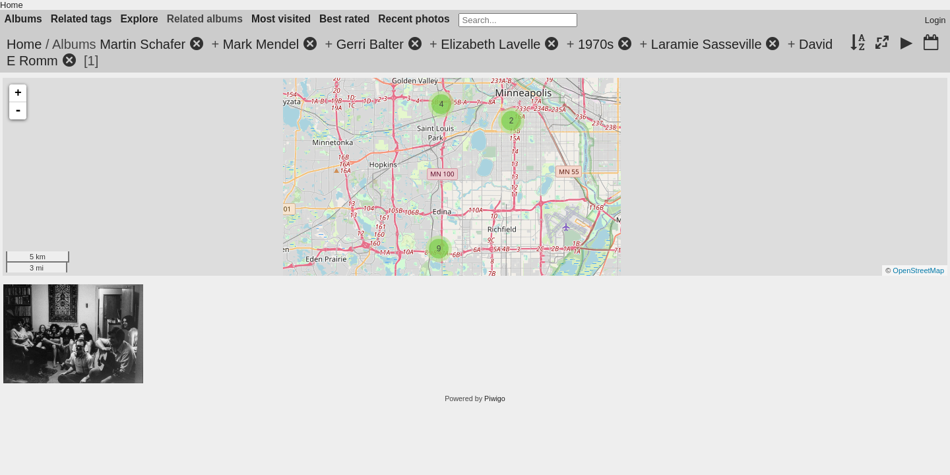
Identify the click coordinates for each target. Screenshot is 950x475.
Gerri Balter (370, 44)
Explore (139, 18)
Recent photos (413, 18)
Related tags (81, 18)
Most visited (281, 18)
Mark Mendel (261, 44)
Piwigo (494, 398)
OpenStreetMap (918, 270)
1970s (596, 44)
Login (935, 20)
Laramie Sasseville (706, 44)
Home (11, 5)
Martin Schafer (142, 44)
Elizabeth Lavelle (490, 44)
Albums (23, 18)
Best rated (344, 18)
